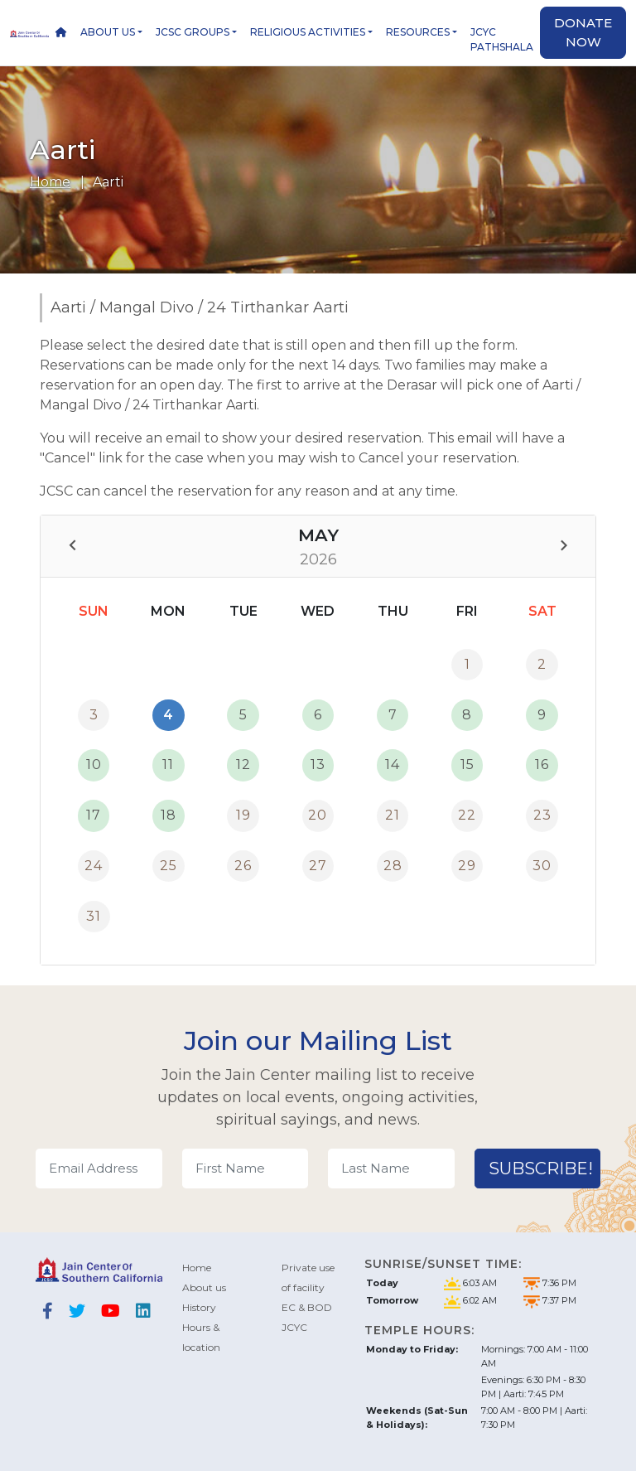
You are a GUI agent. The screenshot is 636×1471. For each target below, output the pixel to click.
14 (392, 764)
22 (467, 815)
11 (168, 764)
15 (467, 764)
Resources (418, 32)
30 (542, 865)
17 (93, 815)
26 (243, 865)
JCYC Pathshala (501, 39)
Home (50, 182)
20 (317, 815)
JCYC (294, 1327)
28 (392, 865)
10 (94, 764)
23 (542, 815)
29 (467, 865)
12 (243, 764)
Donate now (583, 32)
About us (107, 32)
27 (318, 865)
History (199, 1307)
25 (168, 865)
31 (93, 916)
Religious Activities (307, 32)
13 (318, 764)
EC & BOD (307, 1307)
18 (168, 815)
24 (93, 865)
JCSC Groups (192, 32)
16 (542, 764)
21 (392, 815)
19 (243, 815)
